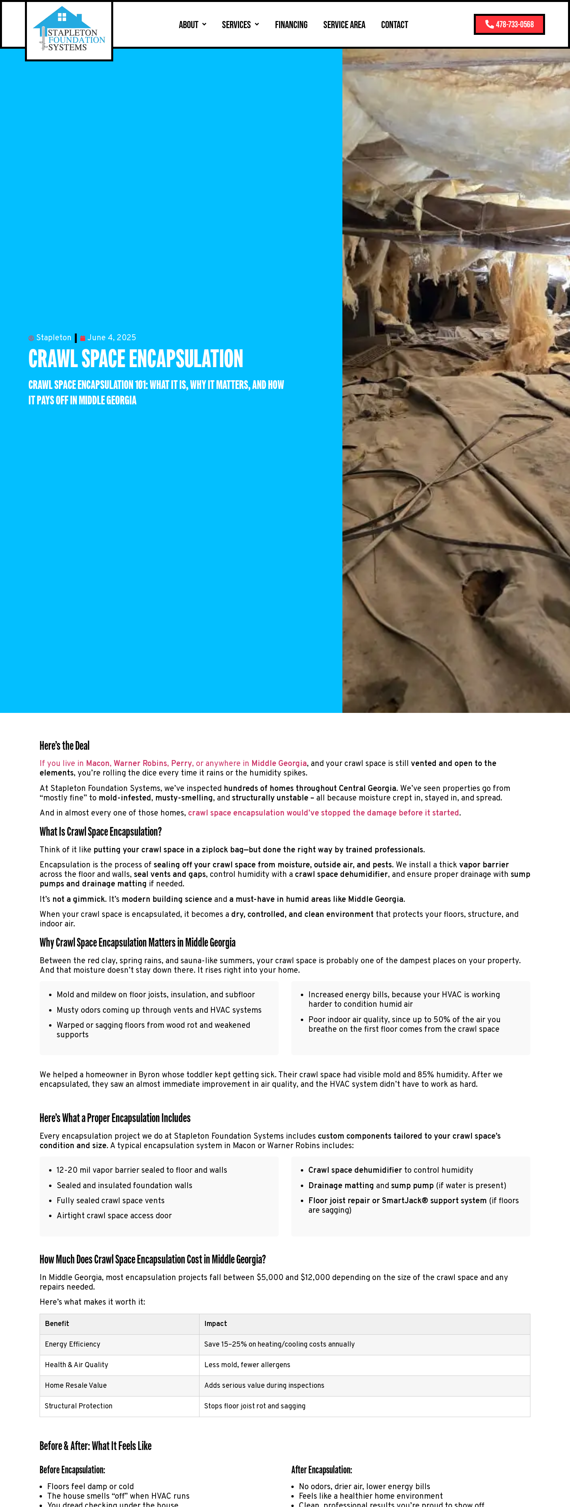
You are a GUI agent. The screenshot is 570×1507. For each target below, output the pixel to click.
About (183, 24)
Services (231, 24)
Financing (281, 24)
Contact (385, 24)
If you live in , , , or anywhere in (173, 764)
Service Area (335, 24)
